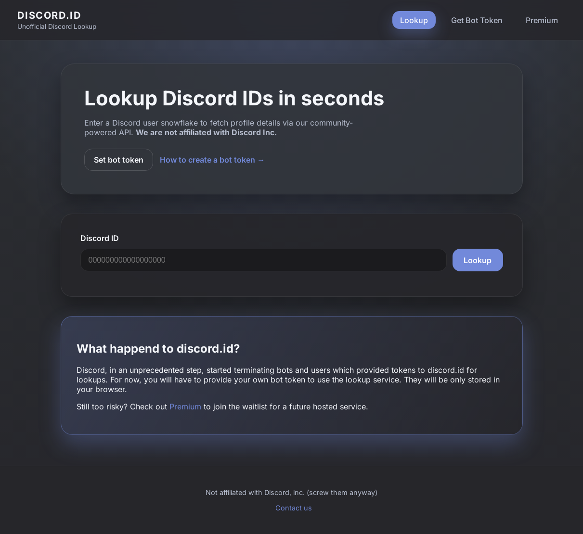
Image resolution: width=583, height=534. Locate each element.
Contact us (293, 508)
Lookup (414, 20)
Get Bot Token (477, 20)
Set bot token (118, 160)
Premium (542, 20)
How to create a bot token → (212, 160)
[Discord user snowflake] (263, 260)
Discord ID (99, 238)
